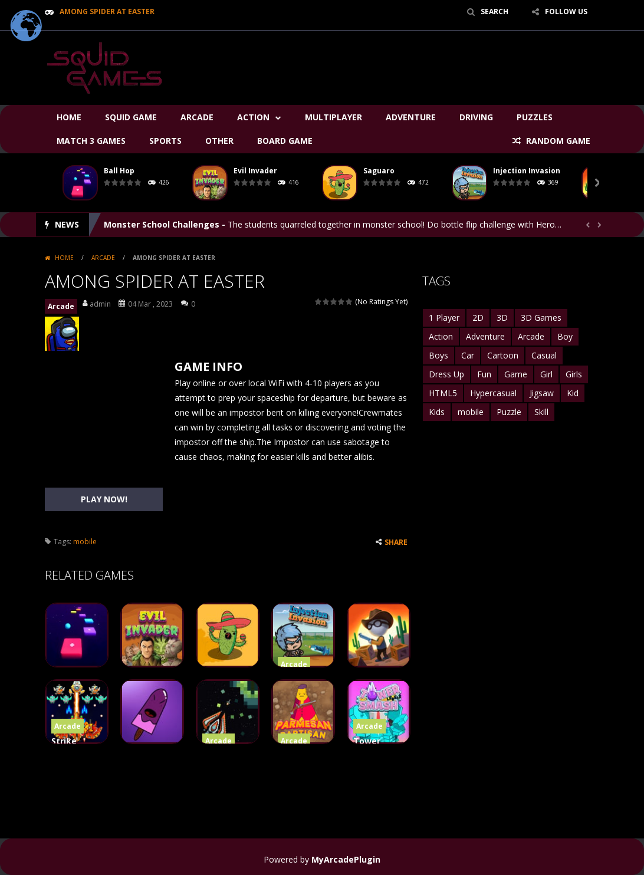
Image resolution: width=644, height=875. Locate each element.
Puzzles (535, 117)
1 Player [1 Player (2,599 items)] (444, 317)
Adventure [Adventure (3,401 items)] (485, 336)
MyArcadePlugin (345, 859)
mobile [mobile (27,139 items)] (471, 411)
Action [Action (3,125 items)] (441, 336)
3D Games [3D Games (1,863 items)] (541, 317)
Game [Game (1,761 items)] (515, 374)
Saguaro (379, 171)
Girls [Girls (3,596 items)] (574, 374)
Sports (165, 140)
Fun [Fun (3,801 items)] (484, 374)
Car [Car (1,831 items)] (467, 355)
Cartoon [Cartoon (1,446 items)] (502, 355)
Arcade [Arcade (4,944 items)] (531, 336)
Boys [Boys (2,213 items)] (438, 355)
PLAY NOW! (104, 499)
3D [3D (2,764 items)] (502, 317)
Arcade (196, 117)
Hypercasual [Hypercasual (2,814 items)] (493, 393)
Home (69, 117)
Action (253, 117)
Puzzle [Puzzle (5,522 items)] (509, 411)
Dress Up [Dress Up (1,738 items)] (446, 374)
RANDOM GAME (557, 140)
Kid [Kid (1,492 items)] (573, 393)
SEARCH (494, 11)
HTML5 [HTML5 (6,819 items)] (443, 393)
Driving (476, 117)
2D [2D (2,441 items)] (478, 317)
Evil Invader (255, 171)
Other (219, 140)
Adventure (411, 117)
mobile (85, 542)
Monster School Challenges (161, 224)
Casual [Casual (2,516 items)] (544, 355)
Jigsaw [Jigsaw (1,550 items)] (542, 393)
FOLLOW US (566, 11)
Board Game (285, 140)
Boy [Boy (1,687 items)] (565, 336)
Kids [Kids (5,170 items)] (437, 411)
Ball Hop (119, 171)
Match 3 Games (91, 140)
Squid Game (131, 117)
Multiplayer (333, 117)
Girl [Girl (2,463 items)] (546, 374)
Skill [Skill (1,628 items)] (541, 411)
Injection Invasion (526, 171)
